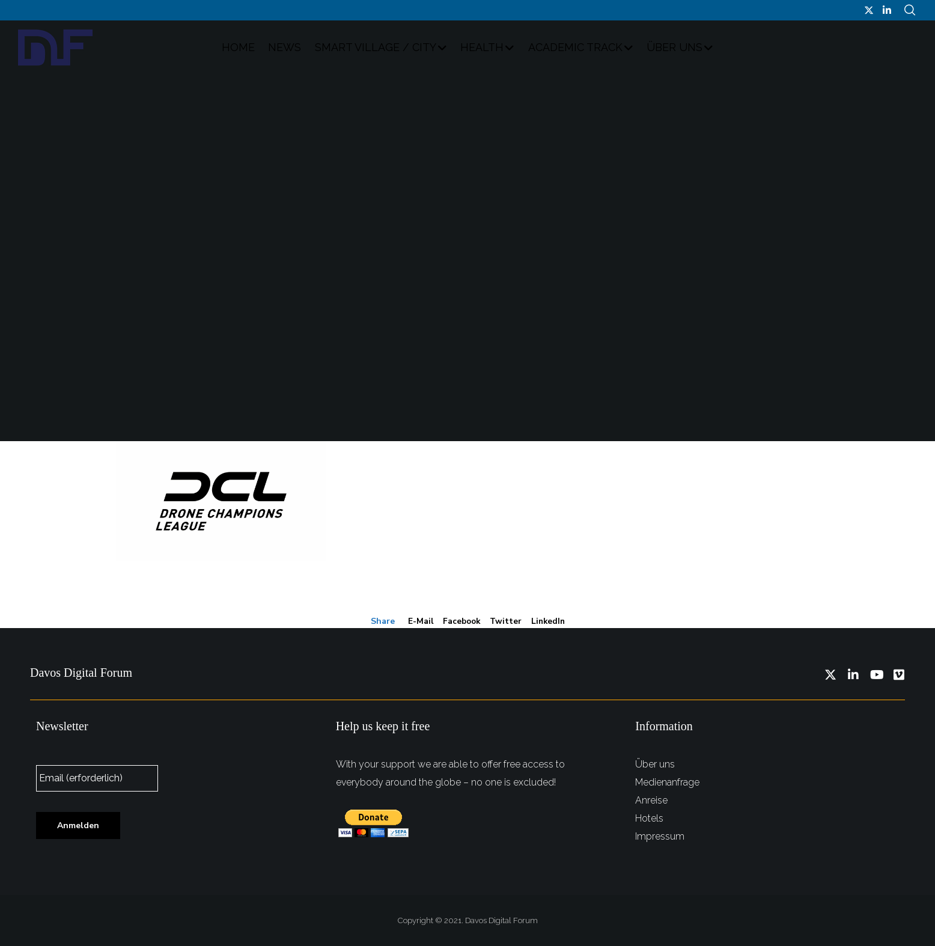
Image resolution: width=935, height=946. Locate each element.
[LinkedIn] (887, 10)
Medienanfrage (667, 781)
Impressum (659, 835)
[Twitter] (869, 10)
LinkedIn (549, 621)
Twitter (506, 621)
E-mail (418, 621)
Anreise (651, 799)
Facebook (460, 621)
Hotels (649, 817)
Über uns (655, 763)
